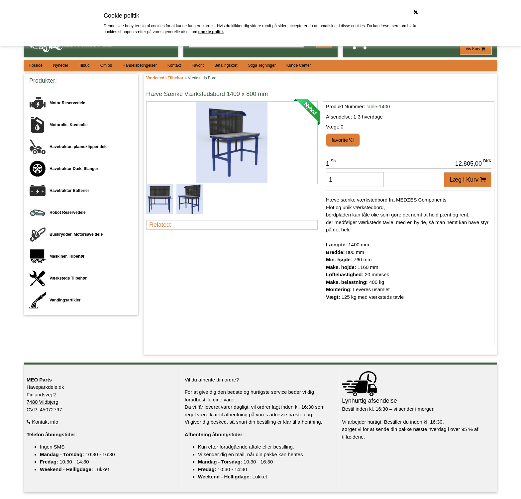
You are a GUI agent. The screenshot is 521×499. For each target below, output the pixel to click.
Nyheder (60, 65)
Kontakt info (42, 422)
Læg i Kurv (468, 179)
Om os (106, 65)
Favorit (197, 65)
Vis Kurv (476, 48)
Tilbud (84, 65)
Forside (36, 65)
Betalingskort (225, 65)
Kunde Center (298, 65)
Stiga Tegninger (261, 65)
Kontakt (174, 65)
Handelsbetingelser (140, 65)
